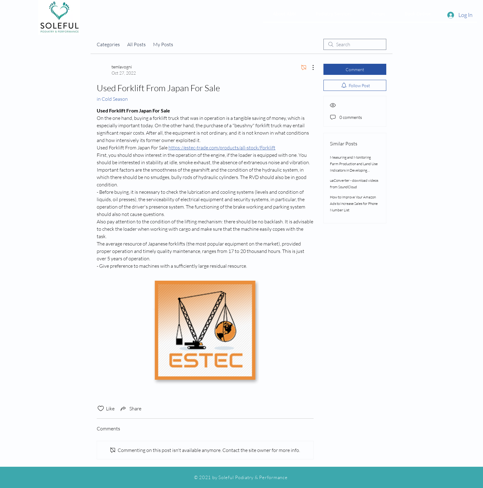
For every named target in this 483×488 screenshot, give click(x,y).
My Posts (163, 44)
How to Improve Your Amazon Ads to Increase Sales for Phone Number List (354, 203)
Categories (108, 44)
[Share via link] (130, 408)
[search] (354, 44)
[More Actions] (310, 67)
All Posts (136, 44)
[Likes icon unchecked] (101, 408)
